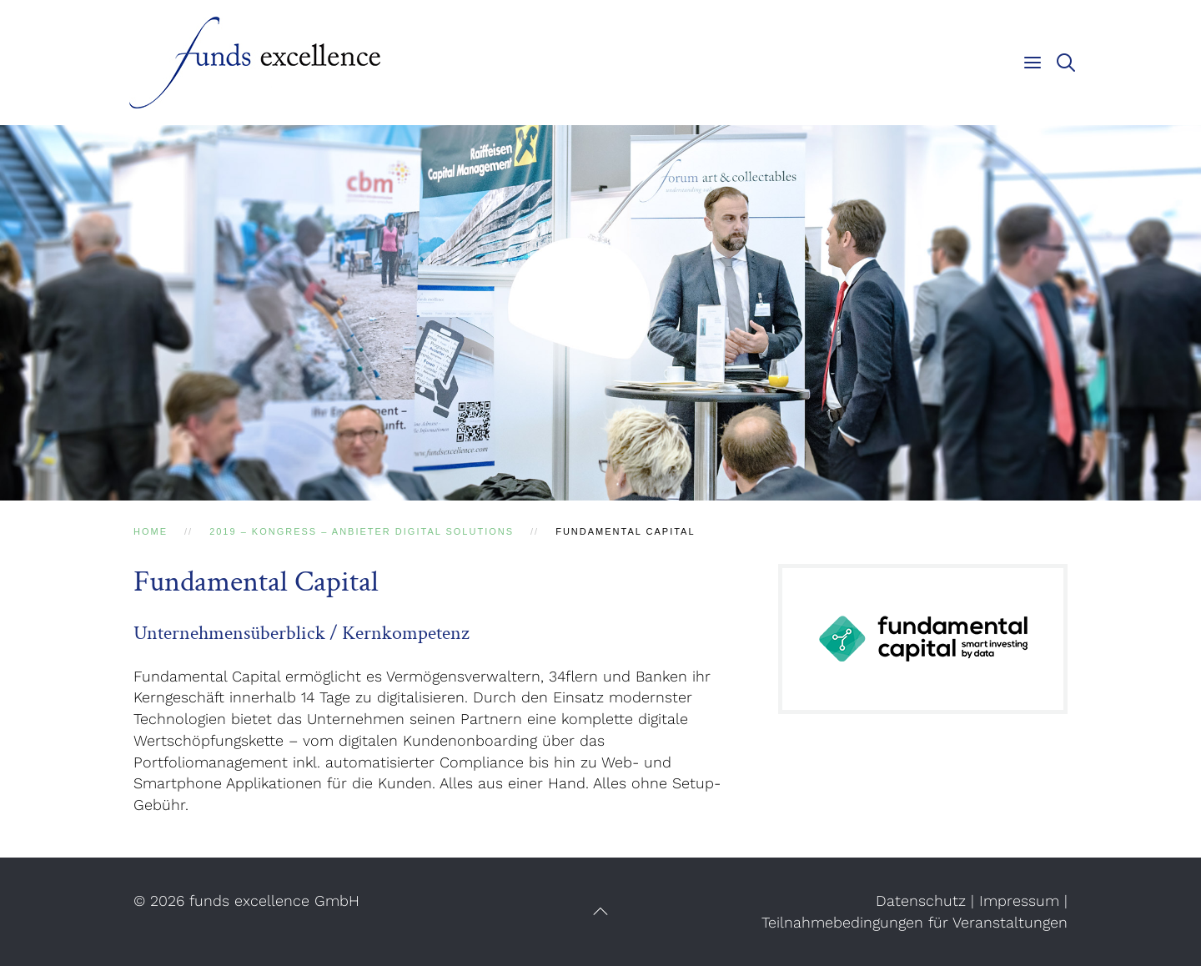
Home (150, 531)
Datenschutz (921, 900)
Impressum (1019, 900)
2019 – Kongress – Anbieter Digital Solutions (361, 531)
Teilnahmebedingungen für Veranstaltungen (914, 922)
